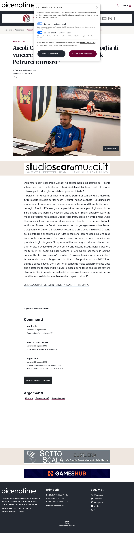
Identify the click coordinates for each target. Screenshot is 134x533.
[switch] (39, 32)
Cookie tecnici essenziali (55, 24)
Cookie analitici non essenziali (57, 33)
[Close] (97, 7)
